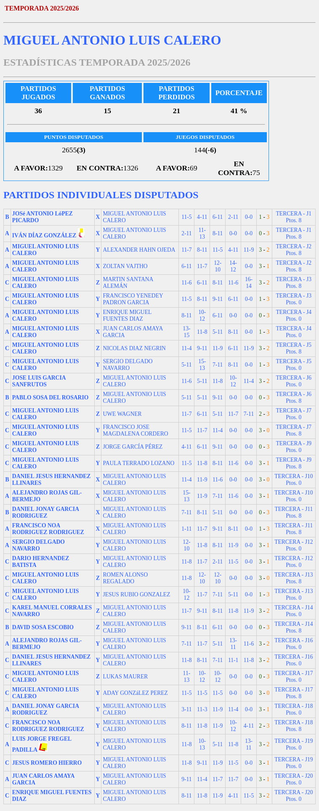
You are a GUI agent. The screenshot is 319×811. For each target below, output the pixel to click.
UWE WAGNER (122, 414)
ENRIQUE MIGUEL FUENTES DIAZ (127, 315)
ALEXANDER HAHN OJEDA (139, 250)
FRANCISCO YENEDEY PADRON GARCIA (133, 299)
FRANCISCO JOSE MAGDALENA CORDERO (135, 430)
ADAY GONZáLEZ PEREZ (135, 693)
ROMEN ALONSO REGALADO (125, 578)
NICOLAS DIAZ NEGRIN (134, 348)
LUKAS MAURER (125, 676)
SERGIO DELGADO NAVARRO (127, 364)
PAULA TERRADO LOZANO (138, 463)
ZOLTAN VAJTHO (125, 266)
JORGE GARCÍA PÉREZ (132, 447)
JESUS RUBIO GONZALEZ (136, 594)
